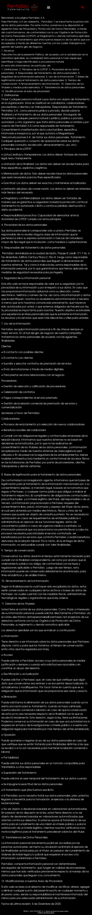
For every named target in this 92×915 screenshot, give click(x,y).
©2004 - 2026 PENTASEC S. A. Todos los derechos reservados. (46, 912)
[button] (48, 7)
